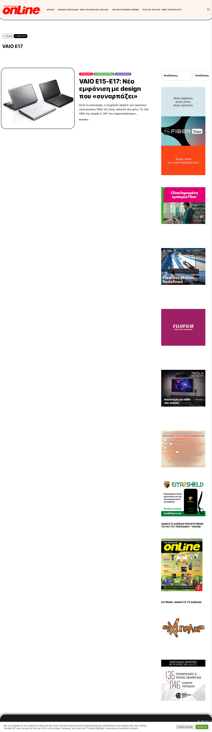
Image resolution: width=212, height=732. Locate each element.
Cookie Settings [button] (185, 727)
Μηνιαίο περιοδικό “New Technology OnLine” (83, 10)
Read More (83, 120)
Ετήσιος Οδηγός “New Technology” (162, 10)
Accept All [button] (202, 727)
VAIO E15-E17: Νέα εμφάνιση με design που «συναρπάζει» (110, 88)
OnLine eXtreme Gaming (125, 10)
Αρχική (50, 10)
